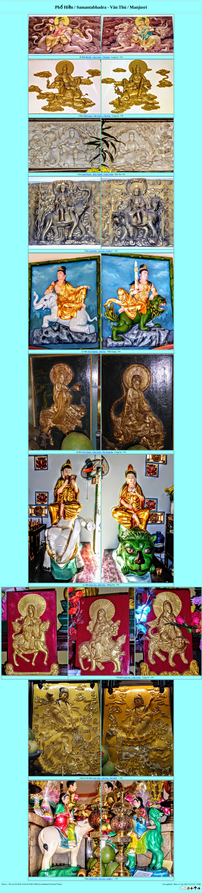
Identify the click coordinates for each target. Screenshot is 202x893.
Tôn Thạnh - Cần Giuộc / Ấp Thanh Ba (97, 452)
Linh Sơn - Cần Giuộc (132, 678)
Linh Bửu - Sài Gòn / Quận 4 (100, 251)
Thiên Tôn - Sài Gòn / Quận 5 (100, 879)
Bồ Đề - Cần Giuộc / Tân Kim (98, 57)
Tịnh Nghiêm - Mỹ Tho (97, 352)
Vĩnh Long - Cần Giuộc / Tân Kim (96, 116)
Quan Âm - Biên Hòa (97, 585)
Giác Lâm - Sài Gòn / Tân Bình (105, 778)
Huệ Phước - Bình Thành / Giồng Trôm (97, 174)
